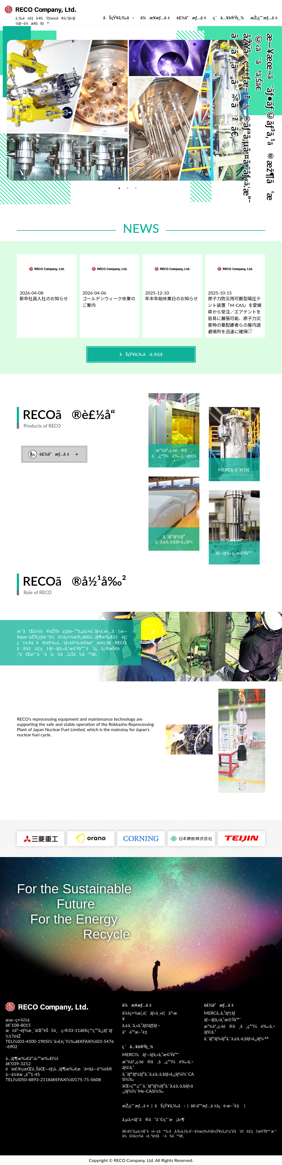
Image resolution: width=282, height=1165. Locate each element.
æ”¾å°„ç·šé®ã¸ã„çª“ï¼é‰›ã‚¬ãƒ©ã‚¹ (239, 1028)
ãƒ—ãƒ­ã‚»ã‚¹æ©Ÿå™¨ (222, 1019)
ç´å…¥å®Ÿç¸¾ (228, 17)
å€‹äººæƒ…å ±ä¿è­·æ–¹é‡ (216, 1105)
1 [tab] (99, 186)
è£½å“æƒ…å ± (191, 17)
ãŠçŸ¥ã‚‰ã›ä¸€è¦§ (141, 354)
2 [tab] (107, 186)
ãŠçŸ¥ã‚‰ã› (118, 17)
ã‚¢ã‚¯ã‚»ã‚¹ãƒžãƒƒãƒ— (141, 1025)
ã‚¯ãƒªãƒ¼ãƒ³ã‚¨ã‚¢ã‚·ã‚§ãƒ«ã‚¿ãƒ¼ (236, 1038)
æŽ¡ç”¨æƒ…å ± (264, 17)
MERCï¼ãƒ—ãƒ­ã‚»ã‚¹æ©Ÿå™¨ (151, 1054)
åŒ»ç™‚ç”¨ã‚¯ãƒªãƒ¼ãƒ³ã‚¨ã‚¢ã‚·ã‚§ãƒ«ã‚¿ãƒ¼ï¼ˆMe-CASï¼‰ (157, 1088)
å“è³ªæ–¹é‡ (136, 1031)
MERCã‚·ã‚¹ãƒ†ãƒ (220, 1012)
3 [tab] (116, 186)
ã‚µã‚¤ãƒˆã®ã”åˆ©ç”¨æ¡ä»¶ (153, 1119)
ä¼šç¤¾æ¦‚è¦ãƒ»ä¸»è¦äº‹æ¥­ (149, 1015)
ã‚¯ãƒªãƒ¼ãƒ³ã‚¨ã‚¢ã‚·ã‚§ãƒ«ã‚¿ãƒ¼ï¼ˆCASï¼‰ (158, 1076)
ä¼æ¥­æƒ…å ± (155, 17)
